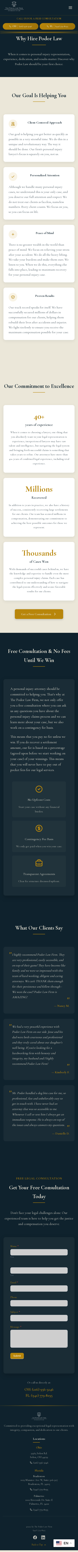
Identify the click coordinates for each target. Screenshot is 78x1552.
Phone (13, 1297)
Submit (17, 1355)
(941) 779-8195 (39, 1489)
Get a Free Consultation (39, 614)
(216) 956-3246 (39, 1462)
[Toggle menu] (70, 7)
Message (15, 1326)
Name (14, 1246)
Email (14, 1282)
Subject (15, 1311)
